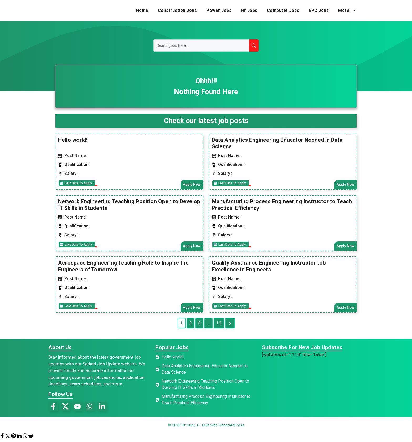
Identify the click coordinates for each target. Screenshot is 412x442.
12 (219, 324)
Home (142, 10)
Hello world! (72, 139)
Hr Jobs (249, 10)
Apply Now (191, 184)
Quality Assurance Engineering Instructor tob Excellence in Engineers (269, 266)
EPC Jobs (319, 10)
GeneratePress (231, 427)
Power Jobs (218, 10)
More (349, 10)
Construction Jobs (177, 10)
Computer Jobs (283, 10)
